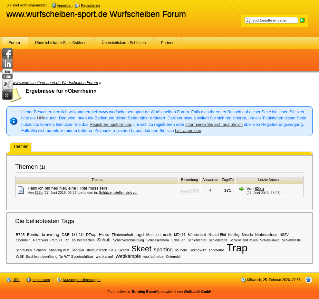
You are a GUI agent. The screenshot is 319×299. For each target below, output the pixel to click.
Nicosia (247, 235)
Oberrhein (23, 240)
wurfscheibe (153, 256)
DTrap (91, 234)
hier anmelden (188, 130)
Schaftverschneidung (128, 240)
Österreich (173, 256)
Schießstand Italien (244, 240)
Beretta (33, 234)
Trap (237, 248)
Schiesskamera (157, 240)
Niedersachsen (266, 235)
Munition (153, 234)
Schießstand (218, 240)
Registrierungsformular (110, 124)
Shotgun (78, 250)
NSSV (284, 235)
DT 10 (77, 234)
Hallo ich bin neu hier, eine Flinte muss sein (67, 188)
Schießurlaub (269, 240)
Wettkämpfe (128, 256)
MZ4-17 (179, 235)
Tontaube (216, 250)
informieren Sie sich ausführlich (214, 124)
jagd (140, 234)
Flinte (104, 234)
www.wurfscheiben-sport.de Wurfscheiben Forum (96, 13)
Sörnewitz (197, 250)
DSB (65, 234)
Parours (56, 240)
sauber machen (83, 240)
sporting (163, 249)
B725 (20, 234)
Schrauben (24, 250)
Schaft (104, 239)
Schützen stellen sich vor (118, 192)
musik (167, 235)
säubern (181, 250)
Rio (66, 240)
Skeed (123, 250)
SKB (112, 250)
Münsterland (197, 235)
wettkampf (104, 256)
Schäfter (40, 250)
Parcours (40, 240)
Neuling (234, 235)
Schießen (178, 240)
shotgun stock (96, 250)
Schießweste (291, 240)
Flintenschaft (122, 234)
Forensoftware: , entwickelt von (159, 292)
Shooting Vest (59, 250)
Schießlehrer (197, 240)
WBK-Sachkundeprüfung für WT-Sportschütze (54, 256)
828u (39, 192)
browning (50, 234)
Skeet (141, 248)
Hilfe (41, 118)
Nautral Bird (217, 235)
